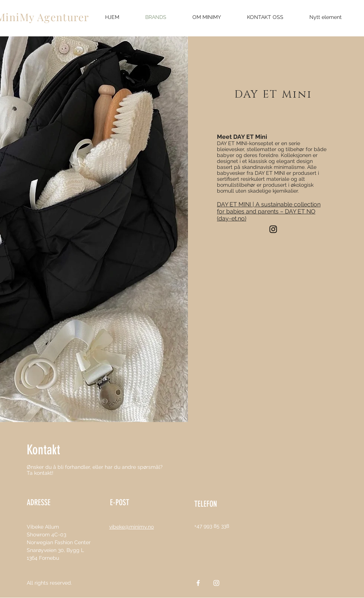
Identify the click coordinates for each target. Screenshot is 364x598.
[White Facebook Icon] (198, 583)
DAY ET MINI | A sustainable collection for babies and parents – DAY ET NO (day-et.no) (269, 211)
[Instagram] (273, 229)
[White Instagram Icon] (216, 583)
